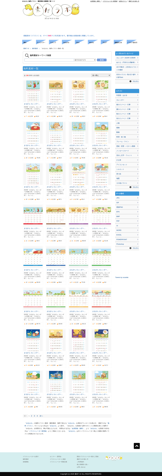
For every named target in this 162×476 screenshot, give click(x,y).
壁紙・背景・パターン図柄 (125, 146)
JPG (117, 198)
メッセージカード (122, 151)
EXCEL (119, 235)
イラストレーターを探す (31, 456)
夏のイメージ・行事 (123, 109)
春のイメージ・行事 (123, 104)
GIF (117, 202)
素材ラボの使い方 (134, 1)
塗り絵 (118, 174)
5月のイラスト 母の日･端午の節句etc (126, 76)
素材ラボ (26, 48)
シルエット (120, 169)
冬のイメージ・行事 (123, 118)
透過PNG (119, 207)
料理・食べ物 (121, 137)
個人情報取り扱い (82, 464)
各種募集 (26, 462)
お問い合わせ (81, 467)
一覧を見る (135, 81)
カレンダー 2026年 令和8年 (126, 58)
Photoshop (120, 244)
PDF (118, 221)
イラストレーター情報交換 (58, 462)
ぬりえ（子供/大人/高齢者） (126, 62)
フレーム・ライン (122, 141)
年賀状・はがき (121, 95)
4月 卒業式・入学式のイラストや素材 (126, 68)
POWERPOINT (121, 239)
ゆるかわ (29, 423)
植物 (118, 128)
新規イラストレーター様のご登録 (87, 456)
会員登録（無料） (95, 1)
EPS (118, 212)
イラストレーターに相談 (58, 459)
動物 (118, 132)
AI (117, 226)
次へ (41, 416)
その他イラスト (121, 183)
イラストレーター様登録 (110, 1)
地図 (118, 178)
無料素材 (35, 48)
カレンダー (120, 100)
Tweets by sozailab (121, 277)
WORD (118, 230)
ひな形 (118, 160)
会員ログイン (123, 1)
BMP (118, 216)
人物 (118, 123)
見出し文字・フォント (124, 155)
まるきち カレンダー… (32, 104)
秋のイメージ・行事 (123, 114)
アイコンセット (121, 164)
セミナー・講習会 (55, 456)
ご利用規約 (80, 462)
